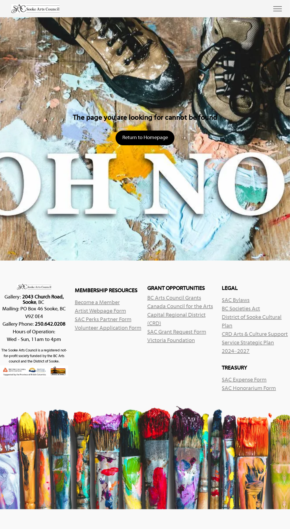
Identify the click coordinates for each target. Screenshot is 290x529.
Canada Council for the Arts (180, 307)
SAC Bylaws (236, 300)
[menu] (277, 8)
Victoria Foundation (171, 341)
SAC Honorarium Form (249, 388)
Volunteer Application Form (108, 328)
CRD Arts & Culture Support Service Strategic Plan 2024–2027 (255, 343)
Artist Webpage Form (100, 311)
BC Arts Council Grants (174, 298)
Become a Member (97, 303)
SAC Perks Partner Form (103, 320)
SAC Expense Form (244, 380)
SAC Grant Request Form (176, 332)
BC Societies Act (241, 309)
